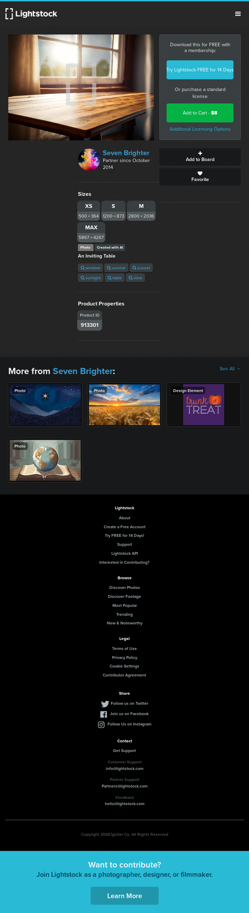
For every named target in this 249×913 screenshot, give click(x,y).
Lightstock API (124, 553)
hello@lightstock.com (125, 803)
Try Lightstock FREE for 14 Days (200, 69)
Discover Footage (124, 596)
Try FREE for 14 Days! (124, 535)
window (90, 268)
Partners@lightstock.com (125, 786)
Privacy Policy (124, 657)
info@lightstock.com (124, 768)
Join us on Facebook (129, 713)
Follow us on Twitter (129, 703)
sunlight (91, 278)
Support (124, 544)
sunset (141, 268)
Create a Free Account (125, 527)
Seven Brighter (126, 153)
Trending (124, 614)
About (124, 518)
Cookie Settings (124, 666)
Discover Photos (124, 587)
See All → (230, 368)
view (135, 278)
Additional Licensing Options (200, 129)
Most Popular (124, 605)
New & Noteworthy (124, 623)
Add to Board (200, 157)
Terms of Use (124, 648)
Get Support (124, 750)
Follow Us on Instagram (129, 724)
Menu (237, 13)
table (115, 278)
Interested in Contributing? (124, 562)
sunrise (116, 268)
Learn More (124, 896)
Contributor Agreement (124, 675)
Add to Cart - (200, 113)
